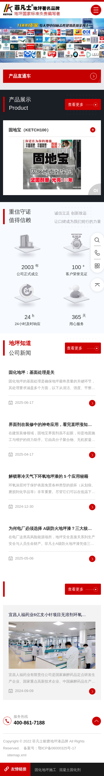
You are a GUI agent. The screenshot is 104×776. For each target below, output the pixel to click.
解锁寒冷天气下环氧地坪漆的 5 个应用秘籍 (48, 476)
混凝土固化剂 (70, 770)
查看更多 (83, 104)
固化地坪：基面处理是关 (31, 372)
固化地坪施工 (45, 770)
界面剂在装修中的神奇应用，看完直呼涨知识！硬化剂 (52, 424)
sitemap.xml (16, 755)
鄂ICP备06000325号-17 (57, 748)
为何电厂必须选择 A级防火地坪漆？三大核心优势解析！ (52, 528)
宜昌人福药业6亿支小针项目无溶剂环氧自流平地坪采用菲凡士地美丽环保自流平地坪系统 (48, 614)
